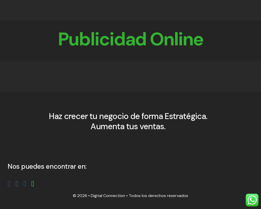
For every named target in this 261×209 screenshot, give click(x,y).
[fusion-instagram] (17, 184)
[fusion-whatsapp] (32, 184)
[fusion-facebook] (9, 184)
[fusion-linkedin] (24, 184)
